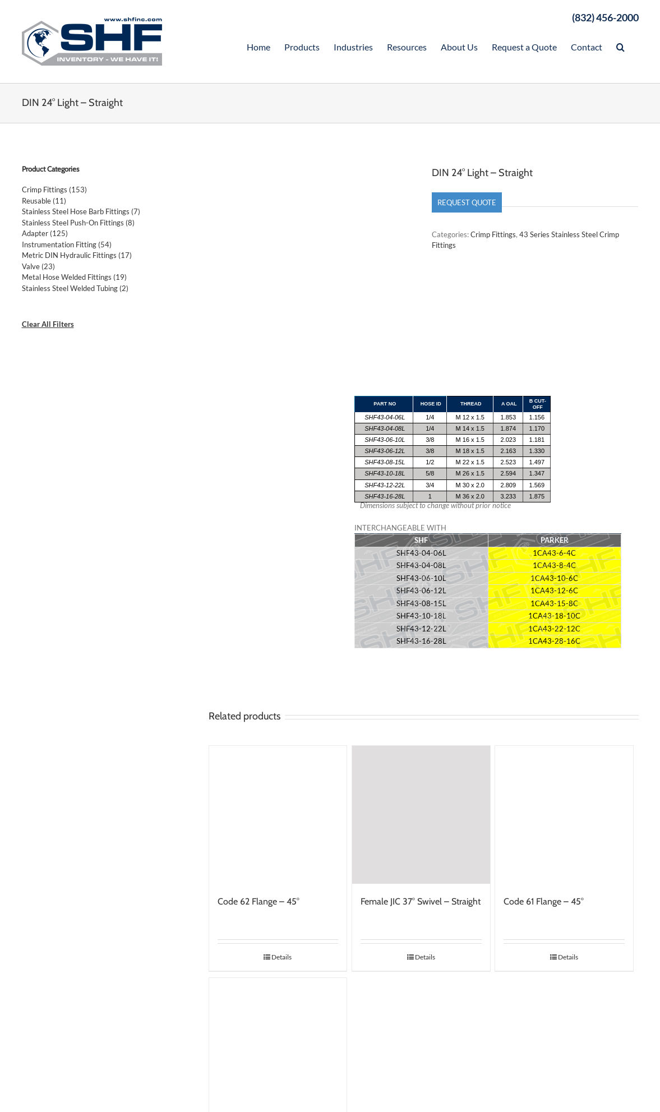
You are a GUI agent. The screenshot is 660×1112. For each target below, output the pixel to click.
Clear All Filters (48, 324)
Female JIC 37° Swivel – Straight (421, 902)
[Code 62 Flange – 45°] (278, 816)
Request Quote (466, 202)
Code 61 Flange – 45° (544, 902)
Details (281, 958)
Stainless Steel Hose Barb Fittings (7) (81, 211)
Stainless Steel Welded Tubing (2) (75, 288)
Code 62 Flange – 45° (258, 902)
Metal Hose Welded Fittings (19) (74, 277)
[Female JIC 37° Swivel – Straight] (421, 816)
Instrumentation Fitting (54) (67, 244)
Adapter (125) (45, 233)
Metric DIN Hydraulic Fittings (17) (77, 255)
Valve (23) (38, 266)
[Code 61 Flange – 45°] (564, 816)
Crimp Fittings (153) (54, 189)
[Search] (620, 46)
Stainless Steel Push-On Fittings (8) (78, 222)
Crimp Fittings (493, 234)
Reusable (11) (44, 200)
